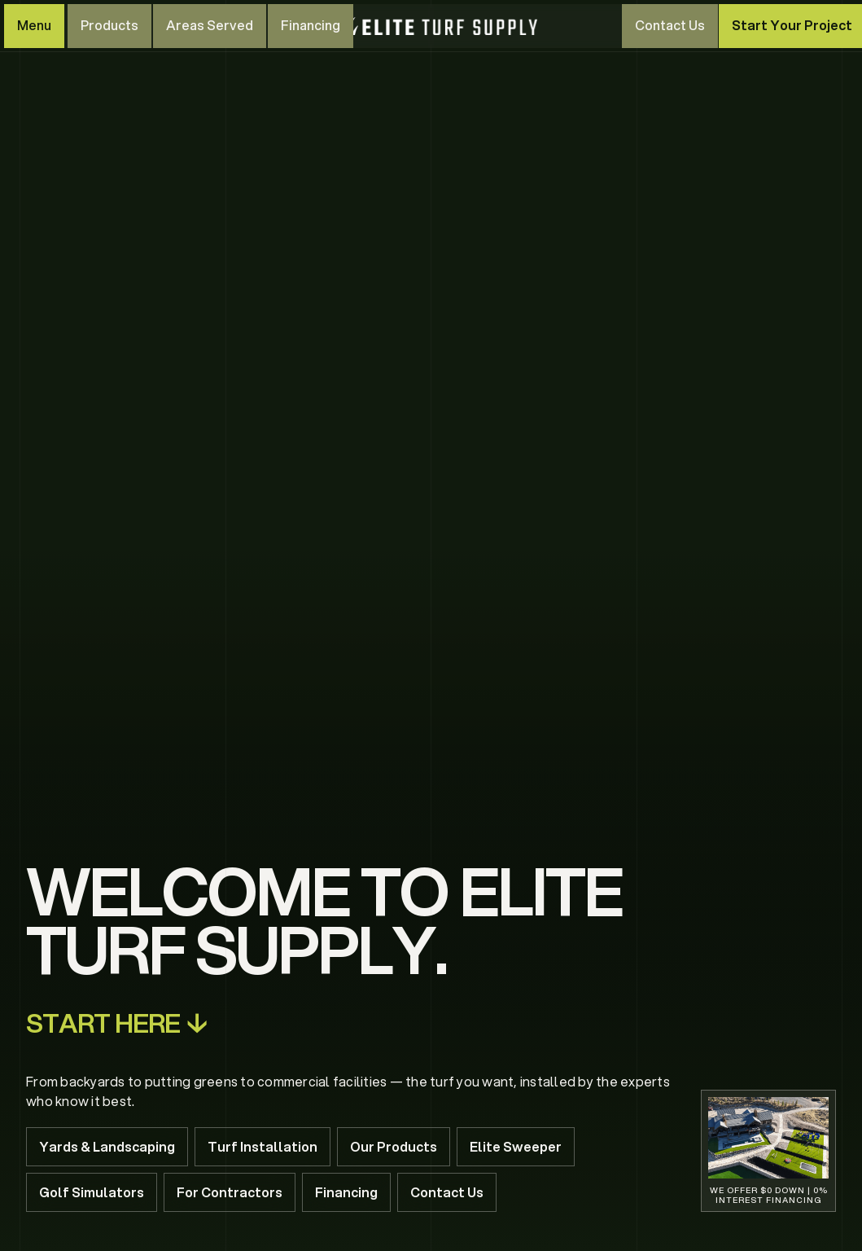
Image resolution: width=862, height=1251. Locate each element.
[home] (435, 26)
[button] (34, 26)
